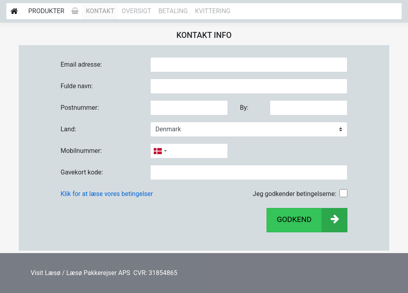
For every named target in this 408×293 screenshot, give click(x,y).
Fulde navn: (77, 86)
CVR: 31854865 (154, 273)
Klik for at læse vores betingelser (107, 194)
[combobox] (160, 151)
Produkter (46, 11)
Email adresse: (81, 64)
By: (244, 107)
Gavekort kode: (82, 172)
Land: (68, 129)
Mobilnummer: (81, 150)
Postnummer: (80, 107)
